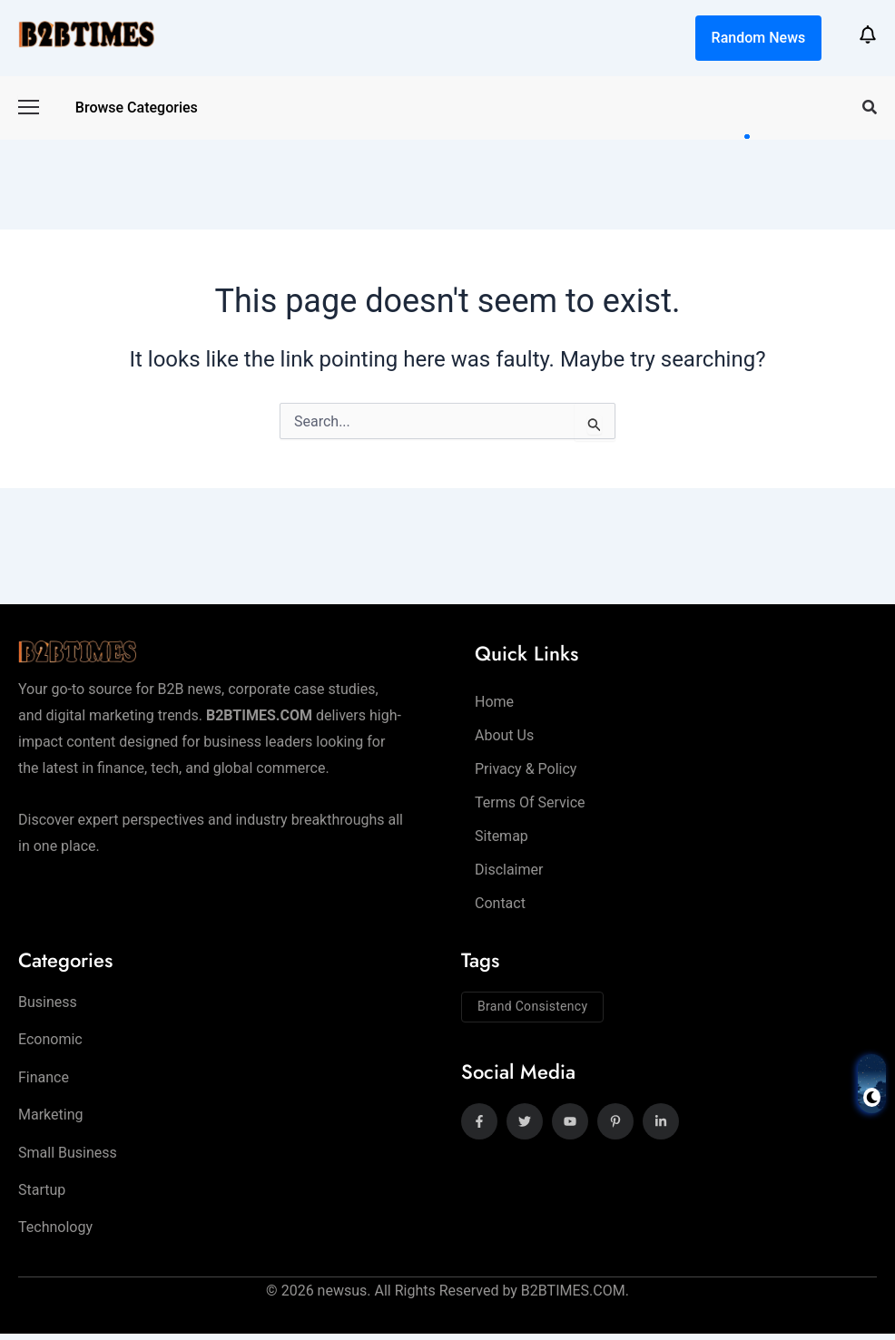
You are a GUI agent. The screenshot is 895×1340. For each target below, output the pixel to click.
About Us (504, 735)
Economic (50, 1041)
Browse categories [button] (136, 107)
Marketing (50, 1118)
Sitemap (501, 836)
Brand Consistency (532, 1006)
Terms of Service (530, 802)
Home (494, 701)
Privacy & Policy (525, 769)
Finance (43, 1080)
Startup (41, 1195)
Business (47, 1003)
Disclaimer (509, 869)
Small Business (67, 1156)
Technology (55, 1233)
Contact (500, 903)
